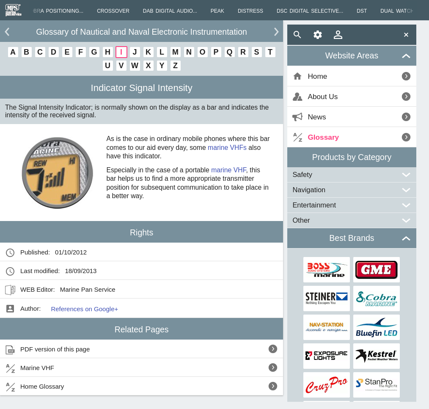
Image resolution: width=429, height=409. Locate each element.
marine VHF (228, 170)
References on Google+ (84, 308)
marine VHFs (227, 147)
